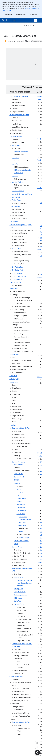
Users (39, 250)
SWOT (16, 480)
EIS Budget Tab (17, 270)
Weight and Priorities (21, 541)
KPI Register (13, 379)
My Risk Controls (18, 191)
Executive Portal (15, 282)
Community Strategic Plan (21, 428)
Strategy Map (14, 354)
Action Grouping (24, 538)
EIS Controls (16, 248)
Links (21, 531)
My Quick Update (15, 136)
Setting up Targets (20, 595)
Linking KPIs (18, 589)
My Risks (15, 176)
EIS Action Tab (17, 267)
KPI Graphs (18, 598)
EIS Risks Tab (17, 279)
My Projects (16, 197)
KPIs (16, 544)
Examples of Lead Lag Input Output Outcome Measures (25, 583)
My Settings (13, 288)
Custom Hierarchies (16, 676)
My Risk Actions (17, 182)
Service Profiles (19, 477)
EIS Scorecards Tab (19, 276)
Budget (19, 501)
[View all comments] (37, 743)
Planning (12, 425)
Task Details (21, 514)
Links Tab (17, 601)
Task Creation (21, 511)
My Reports (13, 222)
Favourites (13, 376)
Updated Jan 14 (29, 25)
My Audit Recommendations (22, 194)
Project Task (16, 200)
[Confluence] (10, 20)
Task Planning (21, 508)
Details (19, 489)
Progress (20, 492)
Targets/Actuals (19, 592)
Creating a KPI (19, 577)
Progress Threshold (21, 152)
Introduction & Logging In (18, 96)
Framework (13, 382)
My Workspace (14, 206)
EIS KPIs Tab (17, 273)
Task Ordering (21, 525)
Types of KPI (19, 604)
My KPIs (15, 164)
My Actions (16, 145)
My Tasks (15, 158)
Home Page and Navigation (19, 115)
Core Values (18, 474)
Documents (21, 505)
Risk (18, 495)
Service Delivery (17, 547)
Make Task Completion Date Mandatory (25, 519)
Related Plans (21, 498)
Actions (17, 483)
